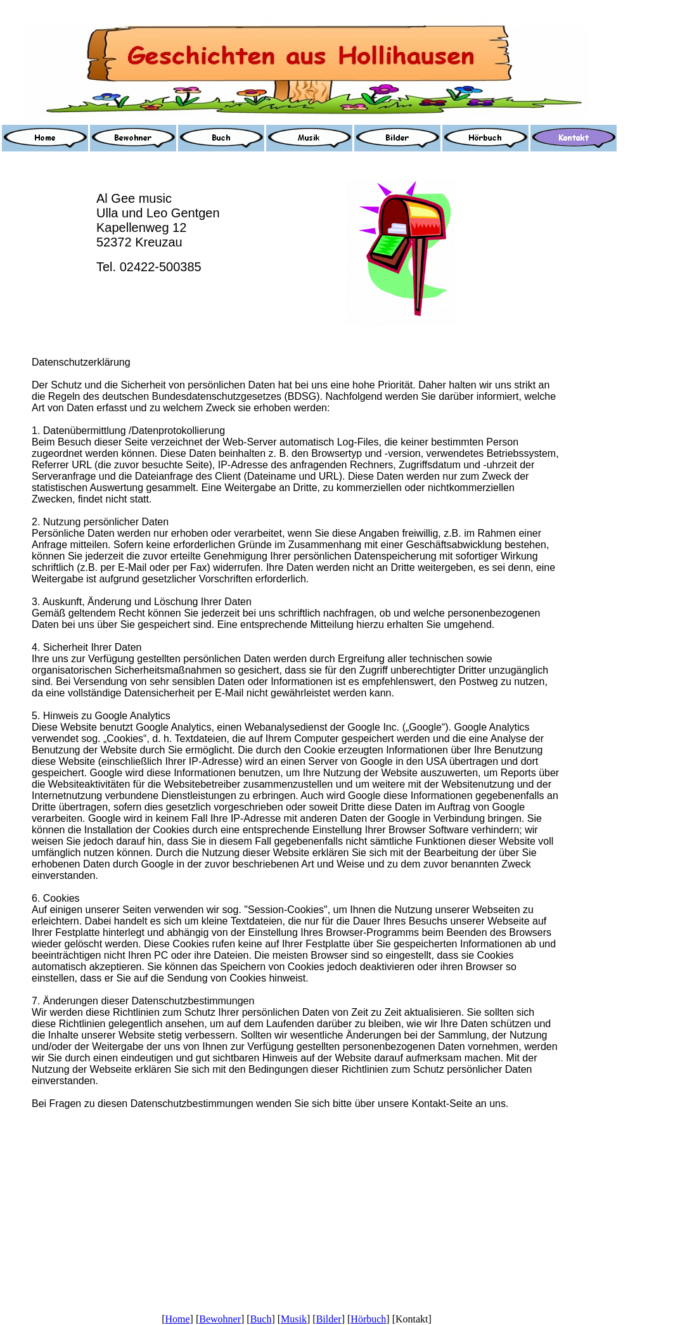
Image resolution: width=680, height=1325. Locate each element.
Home (177, 1319)
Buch (261, 1319)
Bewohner (220, 1319)
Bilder (329, 1319)
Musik (294, 1319)
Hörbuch (368, 1319)
